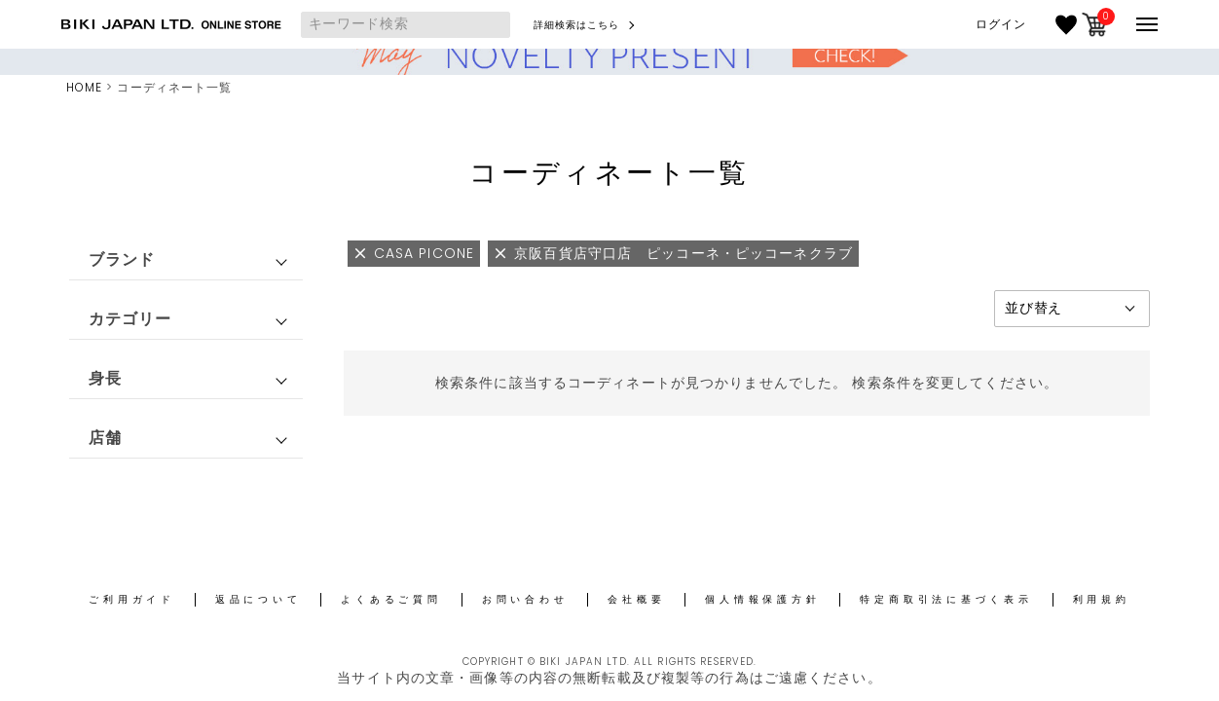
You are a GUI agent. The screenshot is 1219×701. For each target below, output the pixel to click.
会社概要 (636, 599)
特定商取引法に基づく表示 (946, 599)
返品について (258, 599)
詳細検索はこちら (577, 25)
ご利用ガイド (132, 599)
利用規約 (1101, 599)
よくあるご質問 (391, 599)
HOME (84, 87)
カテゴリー (130, 319)
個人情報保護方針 (762, 599)
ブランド (122, 259)
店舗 (105, 437)
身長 (105, 378)
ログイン (1001, 24)
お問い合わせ (525, 599)
